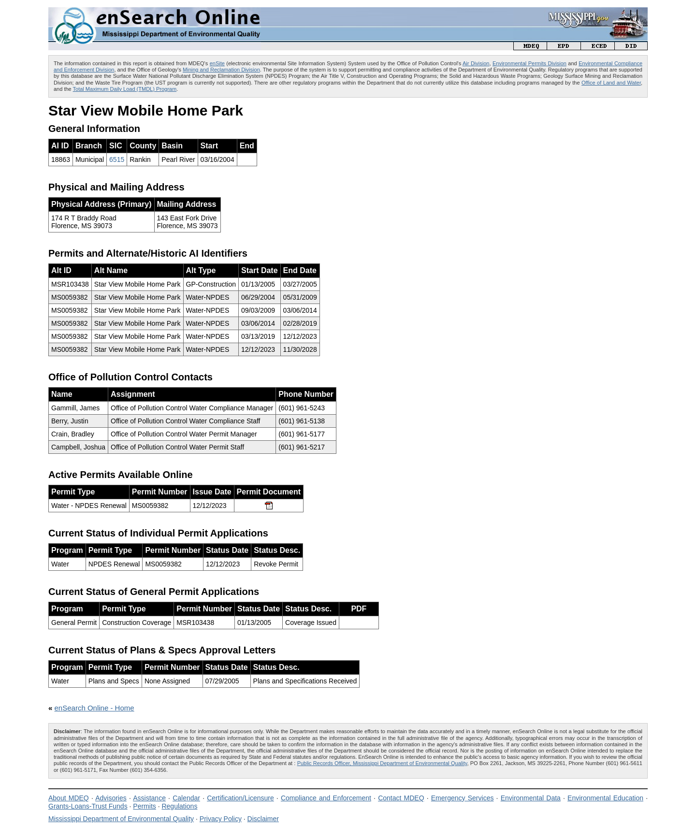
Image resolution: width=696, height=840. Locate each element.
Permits (144, 806)
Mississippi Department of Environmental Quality (121, 819)
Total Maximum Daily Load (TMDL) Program (125, 89)
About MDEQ (68, 798)
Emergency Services (462, 798)
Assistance (149, 798)
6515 (116, 159)
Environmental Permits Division (529, 63)
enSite (217, 63)
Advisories (111, 798)
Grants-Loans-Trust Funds (88, 806)
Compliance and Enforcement (326, 798)
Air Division (476, 63)
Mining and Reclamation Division (221, 69)
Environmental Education (605, 798)
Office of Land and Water (611, 83)
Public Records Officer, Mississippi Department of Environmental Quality (382, 763)
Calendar (186, 798)
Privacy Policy (221, 819)
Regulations (179, 806)
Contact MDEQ (401, 798)
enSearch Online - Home (94, 708)
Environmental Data (531, 798)
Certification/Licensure (240, 798)
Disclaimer (263, 819)
